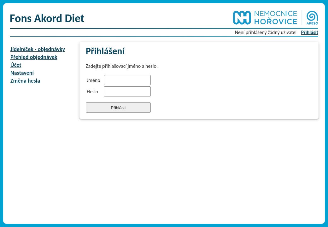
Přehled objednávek (33, 57)
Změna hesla (25, 80)
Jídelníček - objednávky (37, 49)
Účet (15, 64)
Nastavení (22, 72)
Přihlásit (309, 32)
